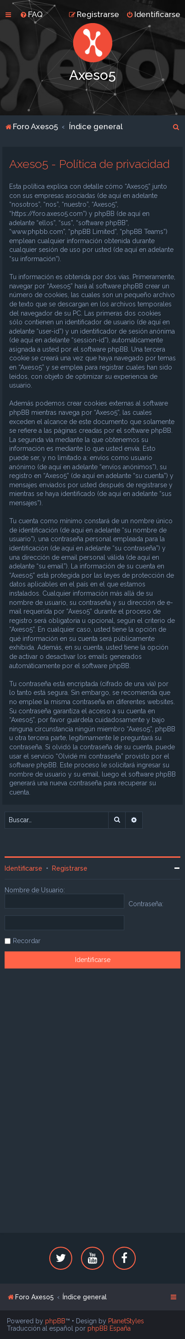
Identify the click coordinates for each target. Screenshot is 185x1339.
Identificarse (23, 868)
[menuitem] (31, 14)
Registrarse (69, 868)
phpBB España (109, 1328)
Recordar (26, 940)
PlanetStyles (126, 1321)
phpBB (55, 1321)
